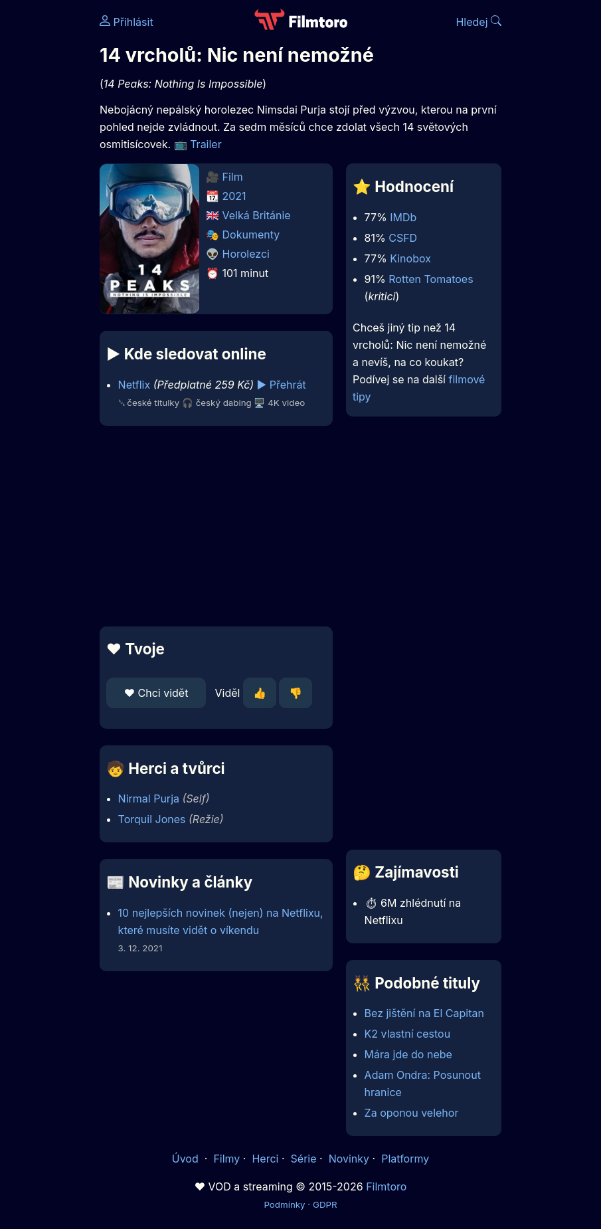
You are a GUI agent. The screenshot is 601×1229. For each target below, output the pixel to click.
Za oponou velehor (412, 1112)
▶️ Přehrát (281, 384)
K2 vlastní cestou (408, 1033)
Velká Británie (256, 215)
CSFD (402, 237)
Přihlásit (126, 22)
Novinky (349, 1158)
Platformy (405, 1158)
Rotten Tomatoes (430, 279)
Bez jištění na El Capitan (424, 1013)
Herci (265, 1158)
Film (232, 176)
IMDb (403, 217)
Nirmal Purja (148, 798)
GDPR (325, 1204)
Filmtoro (386, 1186)
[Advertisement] (212, 526)
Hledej (478, 22)
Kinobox (410, 258)
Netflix (134, 384)
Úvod (186, 1158)
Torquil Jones (152, 819)
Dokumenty (251, 234)
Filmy (226, 1158)
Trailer (206, 144)
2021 (234, 196)
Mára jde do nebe (408, 1054)
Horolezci (246, 253)
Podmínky (284, 1204)
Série (304, 1158)
